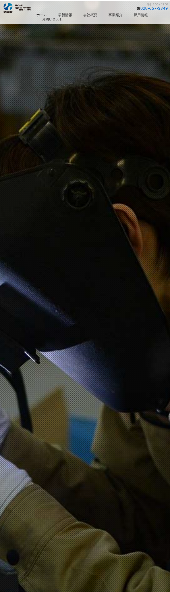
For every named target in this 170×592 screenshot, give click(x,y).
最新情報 (65, 15)
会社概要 (90, 15)
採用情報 (141, 15)
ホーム (41, 15)
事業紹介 (115, 15)
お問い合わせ (52, 19)
